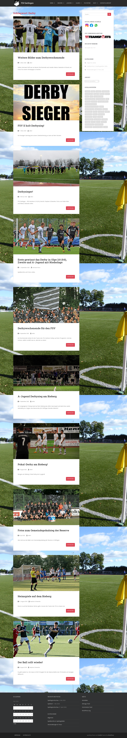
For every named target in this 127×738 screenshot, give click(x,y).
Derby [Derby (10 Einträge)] (86, 96)
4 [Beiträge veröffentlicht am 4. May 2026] (14, 711)
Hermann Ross (36, 267)
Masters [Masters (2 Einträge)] (107, 111)
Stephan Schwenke (35, 601)
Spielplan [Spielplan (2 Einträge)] (100, 117)
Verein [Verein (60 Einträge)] (98, 122)
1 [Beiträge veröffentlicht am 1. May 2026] (25, 708)
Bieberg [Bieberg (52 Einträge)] (102, 94)
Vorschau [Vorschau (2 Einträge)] (103, 122)
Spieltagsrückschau (53, 700)
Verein (51, 3)
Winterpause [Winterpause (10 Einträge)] (88, 127)
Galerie (78, 3)
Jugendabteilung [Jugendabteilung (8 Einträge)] (89, 109)
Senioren (60, 3)
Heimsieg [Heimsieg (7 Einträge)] (87, 101)
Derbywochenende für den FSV (36, 328)
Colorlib (100, 735)
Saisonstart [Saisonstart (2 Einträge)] (101, 114)
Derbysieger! (25, 191)
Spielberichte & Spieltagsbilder (95, 66)
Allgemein (90, 63)
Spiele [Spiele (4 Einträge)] (94, 117)
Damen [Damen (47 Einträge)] (107, 94)
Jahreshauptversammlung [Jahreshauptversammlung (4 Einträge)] (91, 106)
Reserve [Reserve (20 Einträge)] (95, 114)
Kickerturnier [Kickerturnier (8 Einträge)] (88, 111)
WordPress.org (86, 710)
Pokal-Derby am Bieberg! (33, 464)
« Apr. (14, 723)
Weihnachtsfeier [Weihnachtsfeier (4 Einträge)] (89, 124)
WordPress (111, 735)
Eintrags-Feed (86, 704)
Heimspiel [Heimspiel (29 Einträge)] (94, 101)
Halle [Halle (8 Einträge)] (107, 99)
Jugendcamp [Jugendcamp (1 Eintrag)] (98, 109)
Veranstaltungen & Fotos (94, 69)
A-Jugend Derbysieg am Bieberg (37, 396)
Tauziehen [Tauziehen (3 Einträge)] (104, 119)
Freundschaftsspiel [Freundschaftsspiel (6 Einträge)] (90, 99)
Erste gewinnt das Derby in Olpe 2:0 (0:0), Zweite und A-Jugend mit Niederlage (42, 261)
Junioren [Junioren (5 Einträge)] (105, 109)
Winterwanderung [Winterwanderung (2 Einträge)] (97, 127)
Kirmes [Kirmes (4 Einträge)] (95, 111)
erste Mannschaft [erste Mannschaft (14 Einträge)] (98, 96)
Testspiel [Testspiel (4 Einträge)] (87, 122)
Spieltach (50, 704)
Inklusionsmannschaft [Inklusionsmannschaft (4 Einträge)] (90, 104)
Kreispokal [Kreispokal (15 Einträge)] (101, 111)
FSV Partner (87, 3)
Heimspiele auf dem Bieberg (34, 596)
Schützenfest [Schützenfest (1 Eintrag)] (88, 117)
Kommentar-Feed (87, 707)
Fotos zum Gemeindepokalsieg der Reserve (43, 530)
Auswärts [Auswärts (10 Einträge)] (98, 91)
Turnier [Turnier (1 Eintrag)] (93, 122)
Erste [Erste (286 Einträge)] (91, 96)
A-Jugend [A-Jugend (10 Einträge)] (87, 91)
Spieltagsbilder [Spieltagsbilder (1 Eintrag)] (89, 119)
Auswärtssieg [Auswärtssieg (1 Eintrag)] (105, 91)
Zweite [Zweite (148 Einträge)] (105, 127)
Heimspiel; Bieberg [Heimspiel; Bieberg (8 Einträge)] (103, 101)
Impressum (17, 735)
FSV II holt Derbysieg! (31, 125)
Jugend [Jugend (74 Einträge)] (101, 106)
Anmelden (85, 700)
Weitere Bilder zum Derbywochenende (41, 57)
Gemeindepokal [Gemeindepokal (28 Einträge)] (100, 99)
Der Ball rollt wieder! (30, 662)
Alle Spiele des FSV (90, 48)
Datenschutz (27, 735)
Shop (94, 3)
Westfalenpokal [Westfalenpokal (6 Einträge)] (99, 124)
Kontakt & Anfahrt (105, 3)
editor (30, 63)
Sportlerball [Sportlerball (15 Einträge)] (97, 119)
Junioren (69, 3)
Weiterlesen (70, 74)
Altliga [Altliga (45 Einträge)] (93, 91)
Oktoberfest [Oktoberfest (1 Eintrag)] (88, 114)
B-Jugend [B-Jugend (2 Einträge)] (96, 94)
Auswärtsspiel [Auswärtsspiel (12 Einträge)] (88, 94)
